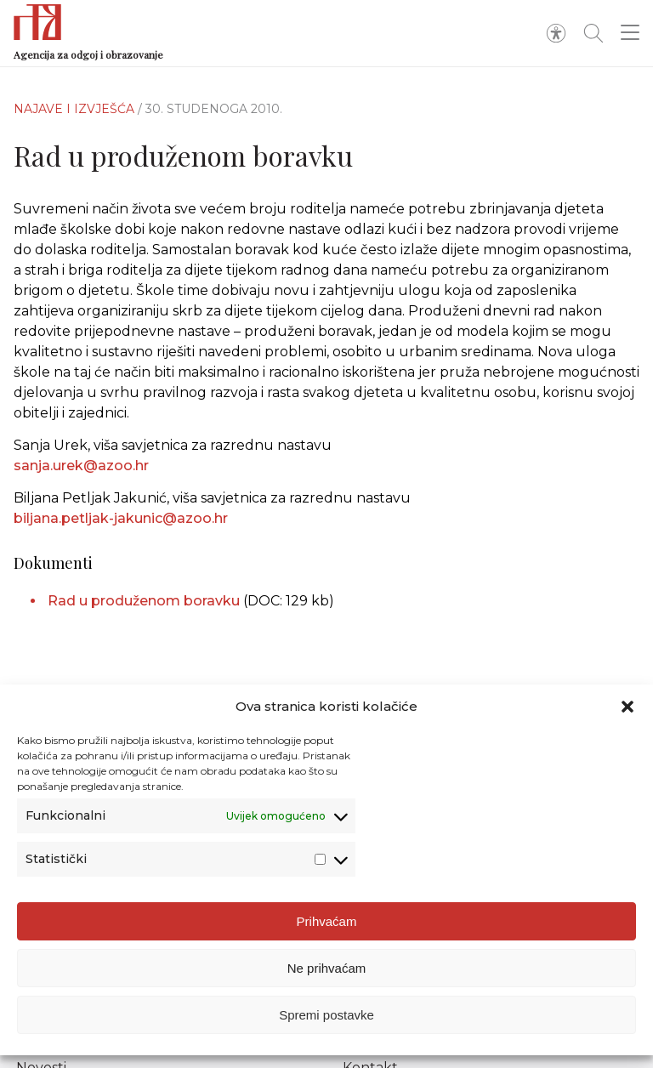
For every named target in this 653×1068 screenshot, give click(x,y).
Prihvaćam (327, 923)
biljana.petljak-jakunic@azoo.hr (121, 518)
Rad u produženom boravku (144, 601)
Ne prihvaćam (326, 970)
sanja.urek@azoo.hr (81, 465)
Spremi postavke (326, 1016)
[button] (627, 708)
